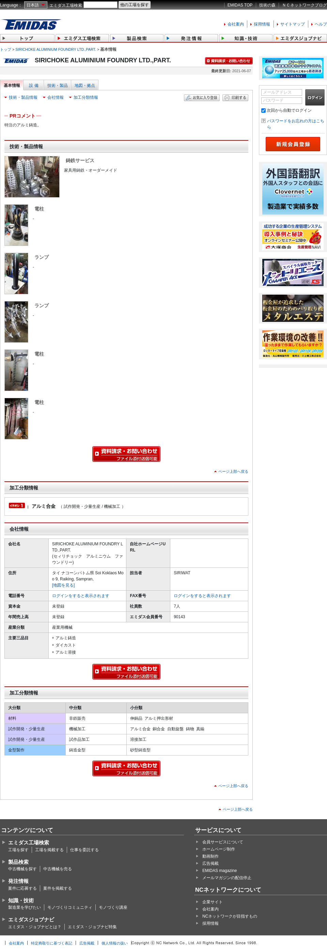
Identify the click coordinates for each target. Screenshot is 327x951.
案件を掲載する (57, 888)
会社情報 (55, 97)
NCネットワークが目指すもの (229, 916)
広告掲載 (210, 863)
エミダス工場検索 (65, 5)
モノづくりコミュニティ (69, 907)
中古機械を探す (22, 869)
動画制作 (210, 856)
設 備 (33, 85)
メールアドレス (277, 92)
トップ (5, 49)
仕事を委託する (84, 849)
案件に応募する (22, 888)
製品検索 (18, 862)
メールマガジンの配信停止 (226, 877)
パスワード (273, 100)
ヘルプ (321, 24)
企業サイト (212, 902)
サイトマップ (292, 24)
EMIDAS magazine (219, 870)
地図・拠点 (85, 85)
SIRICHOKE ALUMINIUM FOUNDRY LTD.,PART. (55, 49)
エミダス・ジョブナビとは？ (34, 926)
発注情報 (18, 881)
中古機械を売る (57, 869)
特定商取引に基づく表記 (51, 943)
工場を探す (18, 849)
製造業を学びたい (24, 907)
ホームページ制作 (218, 849)
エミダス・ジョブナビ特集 (92, 926)
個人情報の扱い (115, 943)
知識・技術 (21, 900)
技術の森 (267, 5)
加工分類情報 (86, 97)
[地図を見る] (63, 585)
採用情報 (262, 24)
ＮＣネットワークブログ (304, 5)
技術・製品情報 (23, 97)
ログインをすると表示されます (80, 595)
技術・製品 (57, 85)
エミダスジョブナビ (31, 919)
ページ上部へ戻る (233, 471)
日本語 (33, 5)
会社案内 (236, 24)
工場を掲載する (49, 849)
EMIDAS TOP (240, 5)
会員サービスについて (222, 842)
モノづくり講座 (113, 907)
